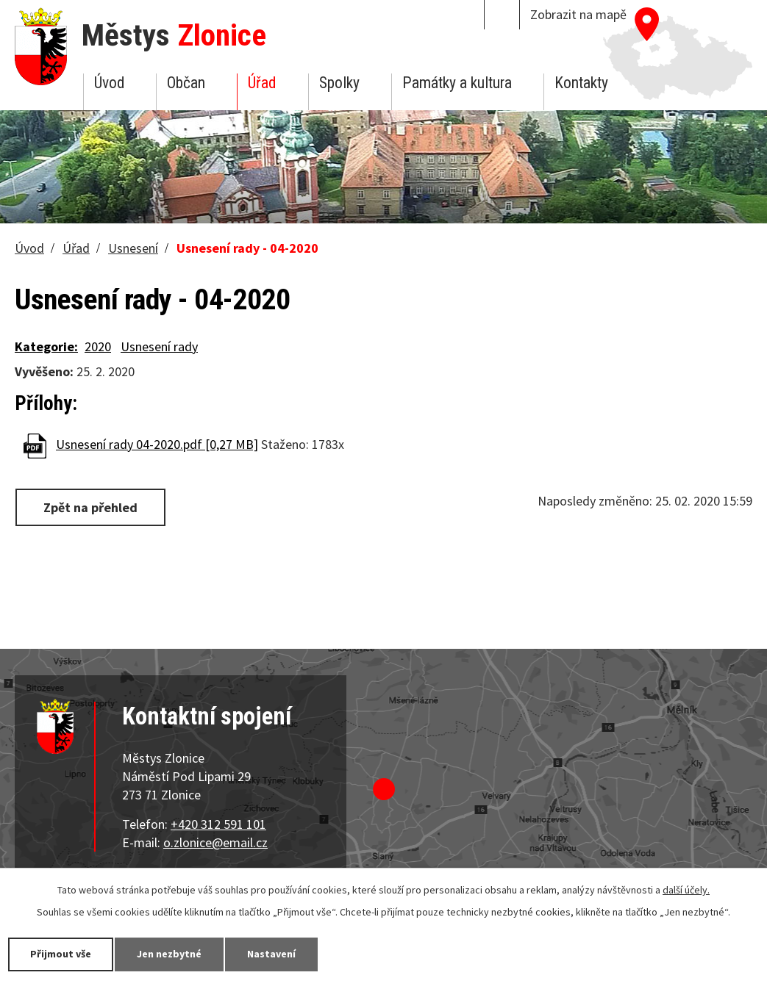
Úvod (109, 82)
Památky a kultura (457, 82)
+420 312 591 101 (218, 824)
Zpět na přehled (90, 507)
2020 (98, 346)
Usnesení (133, 248)
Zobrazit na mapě (578, 14)
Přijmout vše (60, 953)
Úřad (262, 82)
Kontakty (581, 82)
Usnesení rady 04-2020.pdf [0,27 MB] (157, 444)
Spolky (339, 82)
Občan (186, 82)
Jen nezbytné (169, 953)
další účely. (686, 889)
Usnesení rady (159, 346)
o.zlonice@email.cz (215, 842)
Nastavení (271, 953)
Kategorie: (46, 346)
